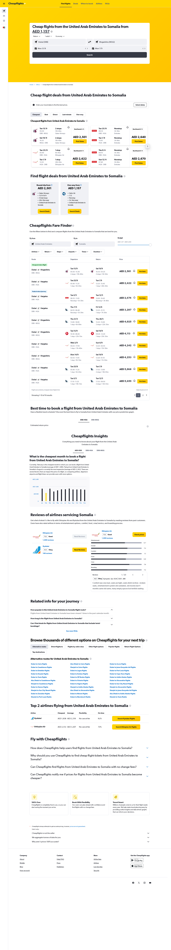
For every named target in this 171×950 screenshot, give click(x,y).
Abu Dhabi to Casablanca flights (43, 680)
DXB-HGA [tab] (84, 420)
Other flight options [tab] (96, 647)
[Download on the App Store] (137, 868)
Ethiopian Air (48, 533)
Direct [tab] (55, 114)
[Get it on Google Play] (137, 863)
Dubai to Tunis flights (39, 677)
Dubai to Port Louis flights (119, 670)
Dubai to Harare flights (39, 687)
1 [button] (138, 395)
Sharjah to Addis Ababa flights (82, 687)
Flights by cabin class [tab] (76, 647)
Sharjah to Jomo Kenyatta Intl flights (123, 690)
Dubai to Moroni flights (79, 694)
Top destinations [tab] (39, 652)
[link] (44, 211)
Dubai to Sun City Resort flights (121, 684)
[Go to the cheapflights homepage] (17, 3)
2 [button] (142, 395)
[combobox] (37, 36)
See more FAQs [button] (71, 631)
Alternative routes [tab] (39, 647)
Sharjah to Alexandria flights (120, 687)
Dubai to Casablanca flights (41, 667)
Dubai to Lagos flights (78, 670)
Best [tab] (46, 114)
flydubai (46, 546)
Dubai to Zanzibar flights (40, 694)
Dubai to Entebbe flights (40, 670)
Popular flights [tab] (114, 647)
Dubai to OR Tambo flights (80, 677)
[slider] (150, 244)
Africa (38, 84)
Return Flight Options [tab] (132, 647)
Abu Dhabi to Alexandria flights (82, 690)
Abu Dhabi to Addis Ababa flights (122, 694)
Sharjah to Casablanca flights (42, 684)
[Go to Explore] (4, 20)
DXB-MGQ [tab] (95, 420)
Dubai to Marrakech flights (80, 697)
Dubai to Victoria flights (79, 680)
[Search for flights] (4, 10)
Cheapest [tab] (36, 114)
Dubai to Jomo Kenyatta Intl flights (123, 667)
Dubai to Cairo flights (39, 664)
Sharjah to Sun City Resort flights (43, 690)
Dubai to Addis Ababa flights (121, 677)
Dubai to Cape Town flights (120, 674)
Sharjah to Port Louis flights (41, 697)
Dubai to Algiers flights (79, 684)
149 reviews (47, 553)
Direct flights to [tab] (57, 647)
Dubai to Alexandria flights (120, 680)
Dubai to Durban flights (79, 674)
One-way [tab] (79, 114)
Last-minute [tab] (66, 114)
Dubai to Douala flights (39, 674)
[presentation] (52, 31)
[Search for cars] (4, 15)
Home (31, 84)
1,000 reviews (48, 540)
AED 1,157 (41, 31)
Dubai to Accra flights (118, 664)
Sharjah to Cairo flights (79, 667)
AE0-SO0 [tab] (78, 450)
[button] (4, 3)
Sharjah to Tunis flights (118, 697)
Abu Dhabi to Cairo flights (80, 664)
